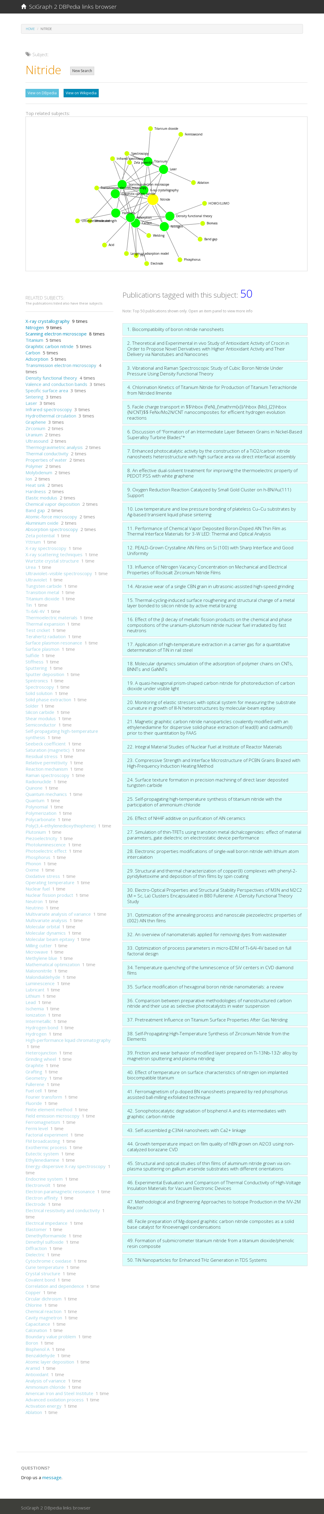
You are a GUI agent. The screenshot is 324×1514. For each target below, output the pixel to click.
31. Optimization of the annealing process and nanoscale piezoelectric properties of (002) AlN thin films (214, 916)
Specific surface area (47, 389)
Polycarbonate (41, 818)
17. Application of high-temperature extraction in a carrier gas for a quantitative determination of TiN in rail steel (208, 645)
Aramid (33, 1367)
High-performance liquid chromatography (68, 1039)
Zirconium (35, 427)
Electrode (36, 1203)
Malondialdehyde (43, 975)
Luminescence (40, 982)
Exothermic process (46, 1146)
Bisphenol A (38, 1348)
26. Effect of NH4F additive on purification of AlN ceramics (186, 817)
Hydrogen (36, 1032)
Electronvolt (38, 1184)
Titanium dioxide (42, 597)
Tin (29, 603)
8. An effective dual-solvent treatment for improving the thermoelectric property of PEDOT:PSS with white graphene (212, 472)
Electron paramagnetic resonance (60, 1190)
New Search (82, 70)
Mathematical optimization (53, 963)
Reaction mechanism (47, 767)
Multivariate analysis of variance (58, 912)
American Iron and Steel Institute (59, 1392)
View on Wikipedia (81, 93)
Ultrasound (37, 439)
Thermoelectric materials (51, 616)
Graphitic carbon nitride (50, 345)
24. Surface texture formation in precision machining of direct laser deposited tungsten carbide (207, 781)
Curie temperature (45, 1266)
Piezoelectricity (41, 837)
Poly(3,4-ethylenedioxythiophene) (61, 824)
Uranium (34, 433)
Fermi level (37, 1127)
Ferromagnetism (43, 1121)
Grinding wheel (41, 1057)
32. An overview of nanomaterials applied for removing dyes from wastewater (207, 933)
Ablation (34, 1411)
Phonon (33, 862)
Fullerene (35, 1083)
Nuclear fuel (38, 887)
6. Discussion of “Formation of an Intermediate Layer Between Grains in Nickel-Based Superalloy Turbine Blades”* (214, 433)
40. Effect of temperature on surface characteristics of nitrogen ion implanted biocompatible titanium (207, 1073)
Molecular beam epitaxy (50, 938)
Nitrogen (35, 326)
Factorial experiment (47, 1133)
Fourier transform (44, 1095)
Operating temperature (50, 881)
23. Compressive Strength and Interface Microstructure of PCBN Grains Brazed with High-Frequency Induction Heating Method (213, 761)
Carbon (33, 351)
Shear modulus (41, 717)
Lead (31, 1001)
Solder (32, 704)
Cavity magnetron (44, 1316)
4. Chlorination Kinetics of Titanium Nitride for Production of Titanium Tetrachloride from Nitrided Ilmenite (212, 388)
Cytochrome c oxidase (48, 1259)
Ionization (36, 1013)
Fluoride (34, 1102)
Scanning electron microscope (56, 332)
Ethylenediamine (42, 1158)
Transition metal (42, 591)
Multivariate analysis (46, 919)
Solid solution (39, 692)
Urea (31, 566)
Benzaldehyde (40, 1354)
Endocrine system (44, 1177)
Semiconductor (41, 723)
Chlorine (34, 1303)
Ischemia (35, 1007)
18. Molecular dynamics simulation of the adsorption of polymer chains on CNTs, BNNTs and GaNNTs (210, 665)
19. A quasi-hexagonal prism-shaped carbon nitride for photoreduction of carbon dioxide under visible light (211, 684)
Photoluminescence (46, 843)
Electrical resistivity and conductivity (63, 1209)
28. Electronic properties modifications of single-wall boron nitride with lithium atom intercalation (213, 852)
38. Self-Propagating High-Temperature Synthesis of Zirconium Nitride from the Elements (208, 1035)
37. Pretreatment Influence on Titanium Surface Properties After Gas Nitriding (207, 1018)
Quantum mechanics (46, 793)
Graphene (36, 420)
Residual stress (42, 755)
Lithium (33, 994)
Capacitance (38, 1322)
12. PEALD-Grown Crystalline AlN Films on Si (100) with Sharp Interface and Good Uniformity (210, 549)
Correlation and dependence (55, 1285)
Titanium (34, 338)
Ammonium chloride (46, 1385)
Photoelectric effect (46, 849)
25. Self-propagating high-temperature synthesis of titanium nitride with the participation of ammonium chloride (204, 800)
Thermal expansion (45, 622)
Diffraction (36, 1247)
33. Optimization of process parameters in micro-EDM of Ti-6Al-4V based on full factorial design (209, 949)
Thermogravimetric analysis (54, 446)
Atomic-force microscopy (51, 515)
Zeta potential (40, 534)
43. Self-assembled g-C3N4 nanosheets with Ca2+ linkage (186, 1129)
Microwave (37, 950)
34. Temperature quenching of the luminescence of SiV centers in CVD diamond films (210, 969)
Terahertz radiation (46, 635)
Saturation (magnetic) (48, 748)
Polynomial (37, 805)
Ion (29, 477)
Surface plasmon (42, 648)
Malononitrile (39, 969)
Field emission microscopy (53, 1114)
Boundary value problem (51, 1335)
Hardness (36, 490)
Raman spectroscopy (47, 774)
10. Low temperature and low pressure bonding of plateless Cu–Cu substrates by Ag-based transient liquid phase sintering (211, 510)
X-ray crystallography (48, 320)
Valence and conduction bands (56, 383)
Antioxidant (37, 1373)
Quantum (35, 799)
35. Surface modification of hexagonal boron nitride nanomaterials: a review (205, 985)
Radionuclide (38, 780)
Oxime (32, 868)
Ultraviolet (36, 578)
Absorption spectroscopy (52, 528)
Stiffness (35, 660)
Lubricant (35, 988)
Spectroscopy (40, 685)
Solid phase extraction (48, 698)
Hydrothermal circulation (51, 414)
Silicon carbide (40, 711)
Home (30, 29)
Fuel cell (34, 1089)
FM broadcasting (43, 1139)
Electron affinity (42, 1196)
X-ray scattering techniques (54, 553)
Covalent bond (40, 1278)
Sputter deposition (45, 673)
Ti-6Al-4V (35, 610)
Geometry (36, 1076)
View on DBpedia (42, 93)
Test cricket (38, 629)
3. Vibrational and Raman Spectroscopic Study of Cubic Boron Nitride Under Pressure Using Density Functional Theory (205, 369)
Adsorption (37, 357)
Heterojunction (41, 1051)
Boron (32, 1341)
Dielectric (35, 1253)
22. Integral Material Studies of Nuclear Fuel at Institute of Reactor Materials (204, 745)
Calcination (36, 1329)
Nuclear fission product (49, 893)
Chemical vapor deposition (53, 502)
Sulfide (32, 654)
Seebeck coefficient (46, 742)
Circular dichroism (44, 1297)
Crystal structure (43, 1272)
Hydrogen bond (42, 1026)
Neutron (34, 900)
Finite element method (49, 1108)
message (52, 1476)
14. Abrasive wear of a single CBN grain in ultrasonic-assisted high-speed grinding (210, 585)
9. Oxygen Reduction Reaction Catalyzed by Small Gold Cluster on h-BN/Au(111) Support (209, 491)
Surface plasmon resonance (54, 641)
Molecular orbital (43, 925)
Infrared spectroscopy (49, 408)
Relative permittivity (47, 761)
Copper (33, 1291)
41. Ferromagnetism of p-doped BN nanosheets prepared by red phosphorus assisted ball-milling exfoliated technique (207, 1093)
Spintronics (37, 679)
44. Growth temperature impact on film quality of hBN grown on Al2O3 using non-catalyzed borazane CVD (210, 1145)
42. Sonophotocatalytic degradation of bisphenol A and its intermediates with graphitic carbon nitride (206, 1112)
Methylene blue (41, 957)
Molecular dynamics (46, 931)
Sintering (35, 395)
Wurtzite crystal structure (52, 559)
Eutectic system (42, 1152)
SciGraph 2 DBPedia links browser (69, 7)
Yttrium (33, 540)
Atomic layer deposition (50, 1360)
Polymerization (41, 812)
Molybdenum (39, 471)
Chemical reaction (44, 1310)
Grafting (34, 1070)
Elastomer (36, 1228)
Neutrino (35, 906)
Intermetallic (38, 1020)
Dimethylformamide (46, 1234)
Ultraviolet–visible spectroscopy (59, 572)
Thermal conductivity (47, 452)
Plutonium (36, 830)
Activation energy (44, 1404)
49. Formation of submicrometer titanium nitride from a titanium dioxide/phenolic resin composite (210, 1242)
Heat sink (35, 484)
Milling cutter (39, 944)
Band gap (35, 509)
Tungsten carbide (44, 584)
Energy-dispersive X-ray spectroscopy (66, 1165)
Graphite (35, 1064)
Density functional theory (51, 376)
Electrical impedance (47, 1221)
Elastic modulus (41, 496)
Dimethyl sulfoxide (45, 1240)
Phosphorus (38, 856)
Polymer (34, 465)
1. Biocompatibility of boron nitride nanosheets (175, 328)
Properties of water (46, 458)
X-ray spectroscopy (46, 547)
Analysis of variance (46, 1379)
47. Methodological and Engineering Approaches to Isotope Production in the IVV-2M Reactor (214, 1203)
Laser (31, 402)
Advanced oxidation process (55, 1398)
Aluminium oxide (42, 521)
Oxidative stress (43, 875)
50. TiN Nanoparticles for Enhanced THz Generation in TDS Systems (197, 1258)
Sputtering (36, 666)
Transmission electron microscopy (61, 364)
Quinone (34, 786)
